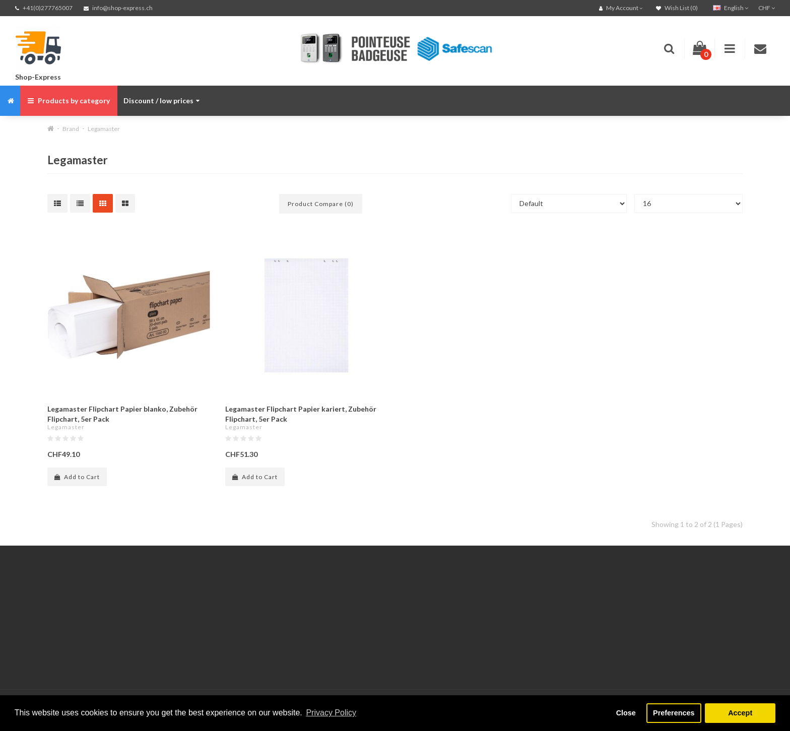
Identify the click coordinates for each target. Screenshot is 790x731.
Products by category (69, 100)
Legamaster (104, 128)
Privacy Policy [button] (331, 712)
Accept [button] (740, 713)
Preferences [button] (673, 713)
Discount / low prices (161, 100)
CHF (766, 8)
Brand (70, 128)
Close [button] (626, 713)
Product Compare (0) (321, 204)
